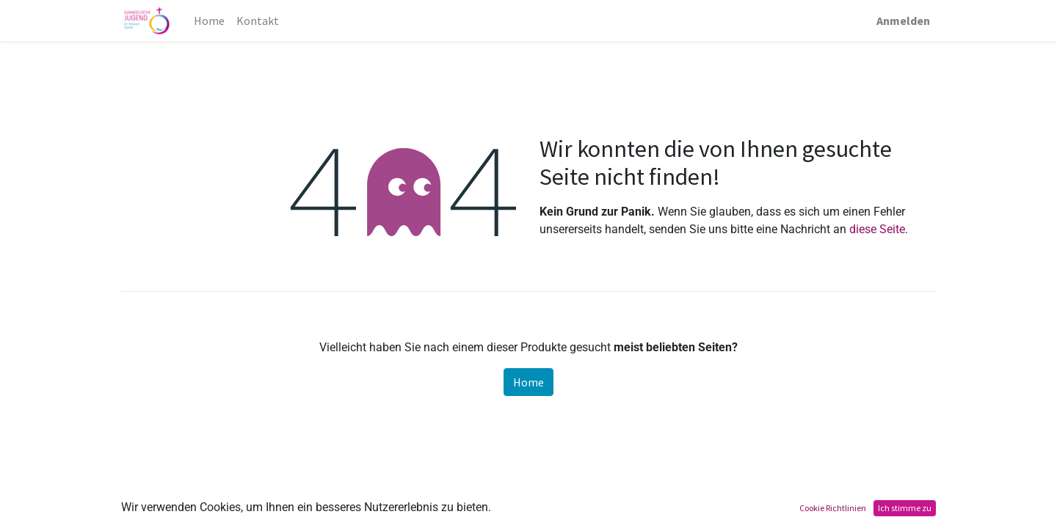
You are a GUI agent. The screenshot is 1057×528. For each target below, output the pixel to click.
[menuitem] (209, 20)
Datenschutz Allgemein (526, 515)
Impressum (293, 515)
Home (528, 382)
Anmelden (903, 20)
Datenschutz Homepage (392, 515)
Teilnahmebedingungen (194, 515)
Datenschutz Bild (642, 515)
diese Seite (877, 229)
